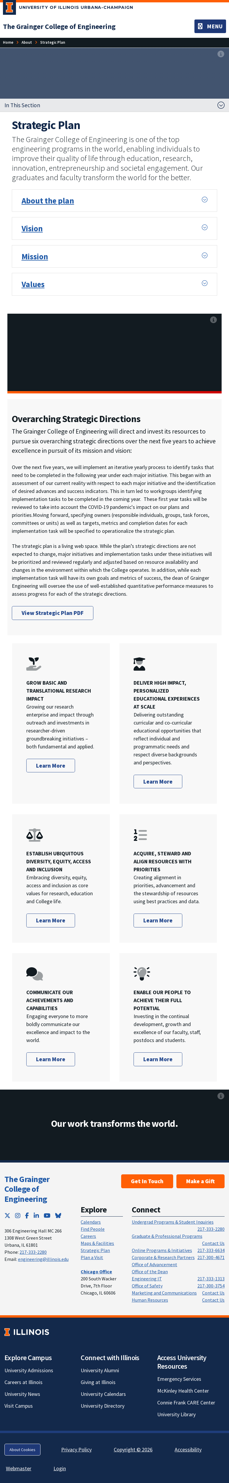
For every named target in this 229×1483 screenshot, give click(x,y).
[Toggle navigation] (210, 26)
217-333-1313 (211, 1279)
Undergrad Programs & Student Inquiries (173, 1222)
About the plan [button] (48, 201)
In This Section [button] (22, 105)
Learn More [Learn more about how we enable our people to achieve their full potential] (158, 1059)
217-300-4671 (211, 1257)
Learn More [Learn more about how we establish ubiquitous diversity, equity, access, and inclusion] (50, 920)
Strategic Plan (95, 1250)
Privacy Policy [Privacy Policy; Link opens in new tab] (76, 1449)
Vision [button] (32, 228)
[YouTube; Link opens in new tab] (47, 1215)
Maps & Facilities (97, 1243)
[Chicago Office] (96, 1271)
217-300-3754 (211, 1286)
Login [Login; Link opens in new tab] (59, 1468)
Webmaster (18, 1468)
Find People (93, 1229)
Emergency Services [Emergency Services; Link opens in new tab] (179, 1378)
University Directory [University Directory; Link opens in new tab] (102, 1405)
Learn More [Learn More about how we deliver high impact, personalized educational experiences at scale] (158, 781)
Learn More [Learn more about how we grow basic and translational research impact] (50, 765)
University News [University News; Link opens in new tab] (22, 1394)
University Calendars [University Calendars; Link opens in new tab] (103, 1394)
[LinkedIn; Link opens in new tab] (36, 1215)
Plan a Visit (92, 1257)
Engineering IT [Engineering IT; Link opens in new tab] (147, 1279)
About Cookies (22, 1449)
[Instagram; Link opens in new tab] (17, 1215)
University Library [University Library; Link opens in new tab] (176, 1414)
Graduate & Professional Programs (167, 1236)
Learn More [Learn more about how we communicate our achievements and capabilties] (50, 1059)
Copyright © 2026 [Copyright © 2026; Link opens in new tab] (133, 1449)
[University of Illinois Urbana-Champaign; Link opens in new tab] (68, 8)
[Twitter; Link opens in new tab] (7, 1215)
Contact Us (213, 1243)
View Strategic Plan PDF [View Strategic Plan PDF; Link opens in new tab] (53, 612)
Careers (88, 1236)
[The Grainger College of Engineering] (59, 26)
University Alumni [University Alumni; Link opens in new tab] (100, 1370)
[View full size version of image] (220, 54)
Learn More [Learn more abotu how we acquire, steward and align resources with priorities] (158, 920)
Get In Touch (147, 1181)
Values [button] (33, 284)
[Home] (8, 42)
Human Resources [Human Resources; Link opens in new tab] (150, 1300)
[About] (27, 42)
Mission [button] (35, 256)
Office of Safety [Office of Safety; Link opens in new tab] (147, 1286)
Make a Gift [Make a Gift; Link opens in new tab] (200, 1181)
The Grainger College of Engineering (27, 1189)
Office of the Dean (150, 1271)
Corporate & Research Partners (163, 1257)
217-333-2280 (33, 1252)
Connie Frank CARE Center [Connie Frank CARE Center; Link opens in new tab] (186, 1402)
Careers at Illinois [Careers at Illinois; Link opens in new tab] (23, 1382)
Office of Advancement (154, 1264)
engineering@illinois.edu (43, 1259)
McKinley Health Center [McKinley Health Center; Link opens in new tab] (183, 1390)
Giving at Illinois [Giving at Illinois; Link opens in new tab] (98, 1382)
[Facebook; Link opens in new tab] (27, 1215)
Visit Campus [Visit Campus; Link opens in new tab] (18, 1405)
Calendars (91, 1222)
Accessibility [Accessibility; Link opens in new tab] (188, 1449)
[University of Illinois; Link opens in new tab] (26, 1332)
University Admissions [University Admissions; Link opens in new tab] (28, 1370)
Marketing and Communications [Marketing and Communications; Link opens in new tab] (164, 1293)
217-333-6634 (211, 1250)
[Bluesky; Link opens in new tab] (58, 1215)
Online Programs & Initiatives (162, 1250)
